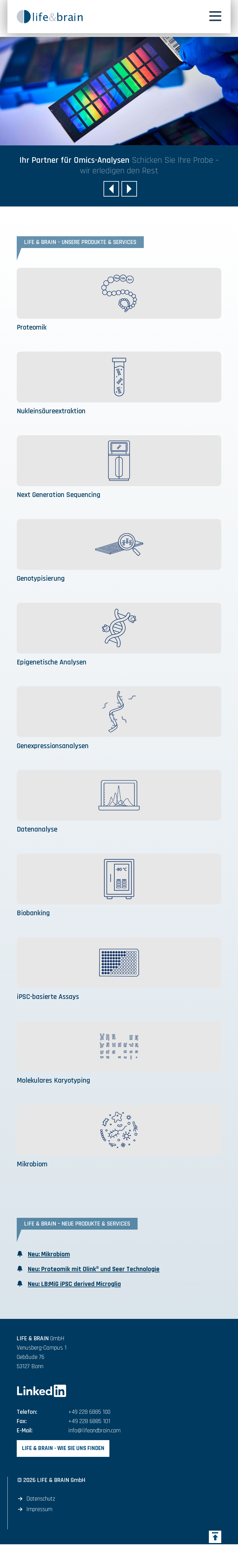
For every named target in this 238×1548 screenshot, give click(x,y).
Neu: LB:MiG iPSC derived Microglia (75, 1286)
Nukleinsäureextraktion (52, 411)
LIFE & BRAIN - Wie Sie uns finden (64, 1452)
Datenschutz (41, 1502)
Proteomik (33, 327)
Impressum (39, 1513)
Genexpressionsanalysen (54, 747)
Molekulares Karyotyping (55, 1082)
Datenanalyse (37, 831)
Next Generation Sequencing (60, 495)
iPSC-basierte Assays (49, 998)
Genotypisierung (42, 579)
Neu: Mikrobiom (49, 1256)
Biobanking (34, 914)
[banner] (55, 16)
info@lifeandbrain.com (95, 1434)
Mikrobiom (33, 1166)
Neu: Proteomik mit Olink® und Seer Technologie (94, 1271)
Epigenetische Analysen (52, 663)
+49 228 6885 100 (89, 1415)
